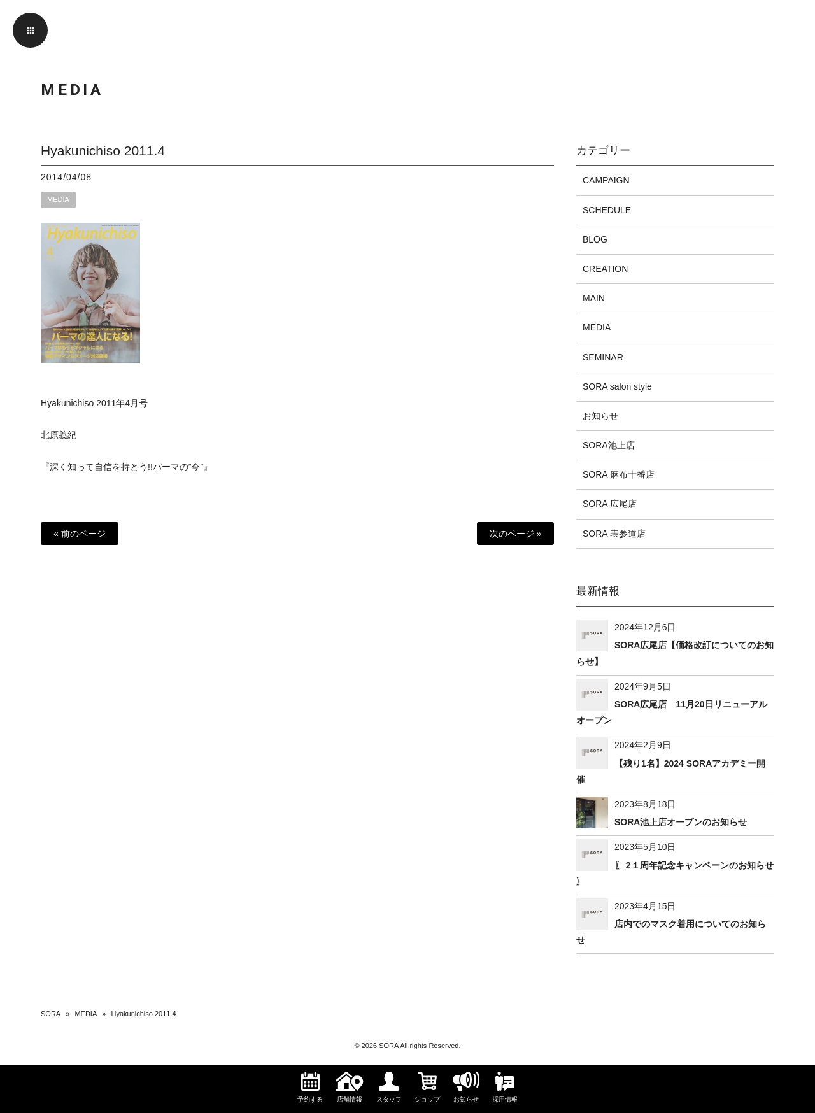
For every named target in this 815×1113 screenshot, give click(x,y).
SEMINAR (603, 357)
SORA (50, 1013)
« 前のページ (79, 533)
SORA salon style (617, 386)
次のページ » (516, 533)
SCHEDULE (607, 210)
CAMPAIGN (606, 180)
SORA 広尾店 (610, 504)
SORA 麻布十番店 (619, 474)
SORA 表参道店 (614, 533)
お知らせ (600, 416)
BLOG (595, 239)
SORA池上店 (609, 445)
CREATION (605, 269)
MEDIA (58, 199)
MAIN (594, 298)
